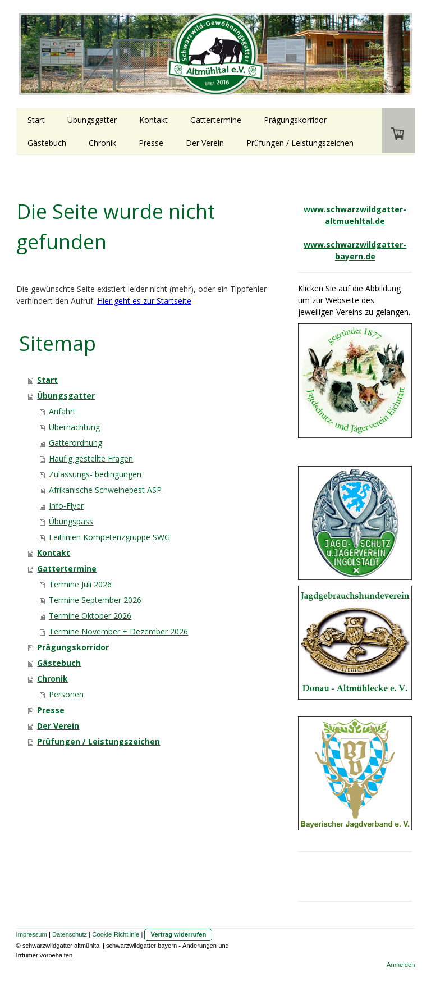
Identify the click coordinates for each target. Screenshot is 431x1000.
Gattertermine (215, 120)
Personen (66, 694)
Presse (151, 143)
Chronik (102, 143)
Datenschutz (69, 934)
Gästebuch (46, 143)
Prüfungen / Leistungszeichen (300, 143)
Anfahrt (62, 411)
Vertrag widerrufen (178, 934)
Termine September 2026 (95, 600)
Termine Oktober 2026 (90, 615)
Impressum (31, 934)
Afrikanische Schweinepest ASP (105, 490)
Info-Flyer (66, 505)
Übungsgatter (92, 120)
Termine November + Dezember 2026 (118, 631)
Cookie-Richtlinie (115, 934)
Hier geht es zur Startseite (144, 300)
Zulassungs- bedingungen (95, 474)
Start (36, 120)
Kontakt (153, 120)
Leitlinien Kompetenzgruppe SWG (109, 537)
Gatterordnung (75, 442)
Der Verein (205, 143)
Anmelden (401, 964)
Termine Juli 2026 (80, 584)
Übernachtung (74, 427)
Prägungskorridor (295, 120)
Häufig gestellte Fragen (91, 458)
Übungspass (71, 521)
